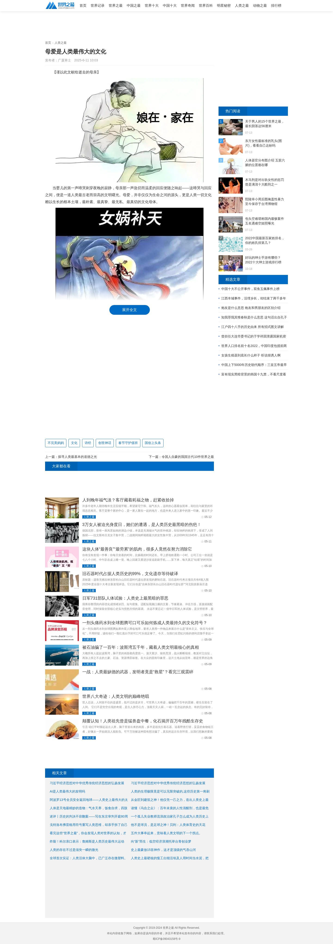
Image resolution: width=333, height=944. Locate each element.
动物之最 (260, 5)
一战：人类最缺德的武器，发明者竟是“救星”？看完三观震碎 (137, 672)
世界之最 (116, 5)
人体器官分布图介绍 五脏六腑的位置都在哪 (265, 162)
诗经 (88, 443)
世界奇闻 (188, 5)
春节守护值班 (128, 443)
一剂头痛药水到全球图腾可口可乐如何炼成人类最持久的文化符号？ (144, 622)
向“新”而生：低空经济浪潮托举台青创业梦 (161, 841)
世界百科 (206, 5)
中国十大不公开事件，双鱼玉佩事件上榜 (250, 289)
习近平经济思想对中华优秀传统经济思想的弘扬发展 (168, 783)
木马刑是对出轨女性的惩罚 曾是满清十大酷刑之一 (264, 182)
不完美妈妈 (56, 443)
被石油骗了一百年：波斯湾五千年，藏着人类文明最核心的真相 (140, 647)
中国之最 (134, 5)
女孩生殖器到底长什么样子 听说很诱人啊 (251, 355)
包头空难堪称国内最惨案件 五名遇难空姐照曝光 (264, 221)
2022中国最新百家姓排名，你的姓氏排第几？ (265, 240)
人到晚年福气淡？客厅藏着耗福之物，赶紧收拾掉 (128, 500)
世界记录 (98, 5)
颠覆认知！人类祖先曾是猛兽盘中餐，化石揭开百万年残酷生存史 (142, 721)
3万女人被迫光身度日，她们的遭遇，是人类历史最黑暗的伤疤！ (141, 524)
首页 (83, 5)
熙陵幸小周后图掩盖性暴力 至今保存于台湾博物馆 (264, 201)
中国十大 (170, 5)
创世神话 (104, 443)
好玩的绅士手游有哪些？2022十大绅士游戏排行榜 (263, 260)
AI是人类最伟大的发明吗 (67, 791)
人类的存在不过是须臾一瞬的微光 (74, 850)
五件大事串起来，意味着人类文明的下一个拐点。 (166, 833)
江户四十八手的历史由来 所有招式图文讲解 (252, 327)
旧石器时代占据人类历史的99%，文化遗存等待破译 (130, 573)
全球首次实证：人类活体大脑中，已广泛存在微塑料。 (88, 858)
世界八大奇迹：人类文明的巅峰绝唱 (115, 696)
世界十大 (152, 5)
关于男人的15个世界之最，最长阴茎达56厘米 (264, 124)
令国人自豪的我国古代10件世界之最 (188, 457)
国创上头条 (153, 443)
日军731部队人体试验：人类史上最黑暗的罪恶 (125, 598)
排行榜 (276, 5)
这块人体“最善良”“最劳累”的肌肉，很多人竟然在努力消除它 (137, 549)
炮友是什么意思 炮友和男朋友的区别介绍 (251, 308)
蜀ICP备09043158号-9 (166, 939)
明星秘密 (224, 5)
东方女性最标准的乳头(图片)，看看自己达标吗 (263, 143)
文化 (74, 443)
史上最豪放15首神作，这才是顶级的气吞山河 (163, 850)
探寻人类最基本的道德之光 (77, 457)
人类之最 (242, 5)
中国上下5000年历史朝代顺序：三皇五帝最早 (254, 365)
